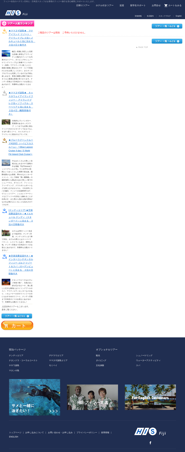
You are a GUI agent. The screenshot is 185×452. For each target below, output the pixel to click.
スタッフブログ (165, 16)
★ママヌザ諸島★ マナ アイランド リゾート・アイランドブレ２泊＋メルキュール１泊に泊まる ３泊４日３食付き (22, 37)
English (179, 16)
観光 (98, 355)
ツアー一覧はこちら (17, 316)
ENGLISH (13, 437)
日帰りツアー (83, 5)
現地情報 (138, 16)
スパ (138, 365)
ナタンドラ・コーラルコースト (23, 360)
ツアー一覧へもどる (167, 26)
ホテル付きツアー (105, 5)
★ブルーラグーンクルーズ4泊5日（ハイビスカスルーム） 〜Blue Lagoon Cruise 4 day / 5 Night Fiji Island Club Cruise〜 (21, 147)
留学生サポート (138, 5)
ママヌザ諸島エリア (58, 360)
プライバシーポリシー (87, 432)
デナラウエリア (56, 355)
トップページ (15, 432)
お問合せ (156, 5)
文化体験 (100, 365)
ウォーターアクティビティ (148, 360)
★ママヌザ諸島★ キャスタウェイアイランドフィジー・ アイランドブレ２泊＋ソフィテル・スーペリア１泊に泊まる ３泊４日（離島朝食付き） (21, 103)
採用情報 (105, 432)
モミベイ (53, 365)
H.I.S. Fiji (21, 12)
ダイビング (101, 360)
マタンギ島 (14, 370)
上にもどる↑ (142, 47)
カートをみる (175, 5)
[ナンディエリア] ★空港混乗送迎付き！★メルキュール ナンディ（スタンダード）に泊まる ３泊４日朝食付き (21, 217)
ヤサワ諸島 (14, 365)
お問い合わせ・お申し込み (60, 432)
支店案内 (150, 16)
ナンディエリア (16, 355)
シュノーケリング (144, 355)
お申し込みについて (34, 432)
